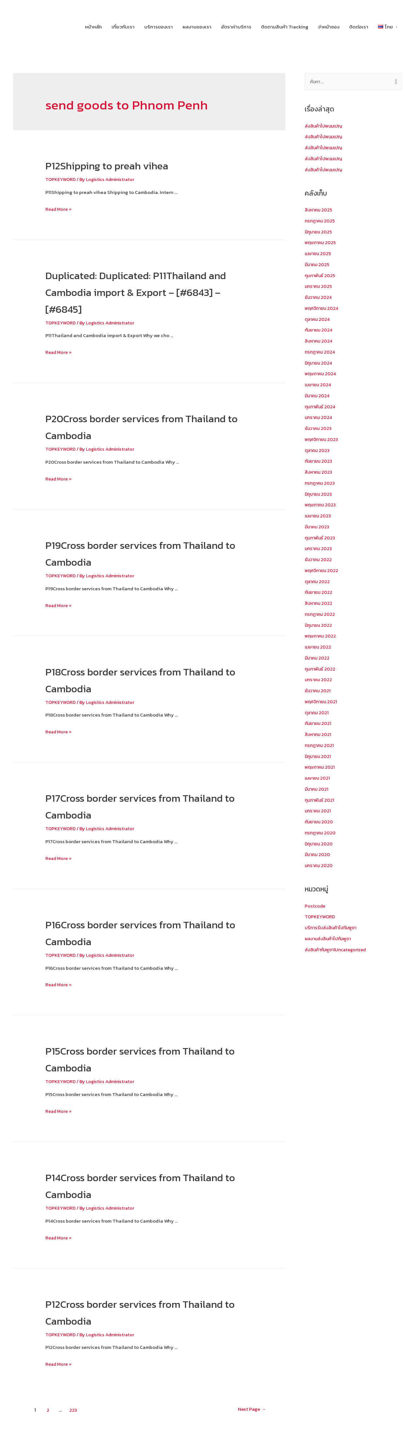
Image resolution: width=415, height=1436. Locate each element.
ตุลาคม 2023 (318, 451)
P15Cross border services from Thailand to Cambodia (133, 1058)
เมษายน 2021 (318, 779)
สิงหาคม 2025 (319, 210)
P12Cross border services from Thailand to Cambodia (133, 1312)
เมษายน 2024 (319, 385)
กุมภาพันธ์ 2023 (321, 538)
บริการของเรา (158, 26)
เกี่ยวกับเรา (123, 26)
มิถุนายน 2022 (319, 626)
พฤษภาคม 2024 (321, 374)
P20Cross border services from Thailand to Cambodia (135, 426)
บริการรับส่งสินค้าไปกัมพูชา (333, 928)
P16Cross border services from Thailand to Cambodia (133, 932)
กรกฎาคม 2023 (321, 484)
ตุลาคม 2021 (317, 713)
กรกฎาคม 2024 (321, 352)
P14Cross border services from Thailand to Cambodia (133, 1185)
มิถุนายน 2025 (319, 232)
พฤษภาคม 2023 (321, 505)
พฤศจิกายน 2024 (323, 309)
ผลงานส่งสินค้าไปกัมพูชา (330, 939)
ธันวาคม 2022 (319, 560)
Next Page (246, 1410)
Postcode (315, 906)
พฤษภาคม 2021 (321, 768)
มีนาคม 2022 (318, 658)
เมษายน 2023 (319, 516)
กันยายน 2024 (320, 330)
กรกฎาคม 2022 (321, 615)
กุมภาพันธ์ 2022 (321, 669)
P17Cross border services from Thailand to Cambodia (132, 805)
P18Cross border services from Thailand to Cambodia (133, 679)
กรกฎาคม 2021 (320, 746)
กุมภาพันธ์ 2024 (321, 407)
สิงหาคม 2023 (319, 473)
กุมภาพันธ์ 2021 (320, 801)
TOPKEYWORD (61, 179)
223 (74, 1410)
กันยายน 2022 (319, 593)
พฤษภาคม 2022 (321, 636)
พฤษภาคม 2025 (321, 243)
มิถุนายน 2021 (319, 757)
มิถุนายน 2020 (320, 844)
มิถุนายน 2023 (319, 495)
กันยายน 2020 (320, 822)
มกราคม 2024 (319, 418)
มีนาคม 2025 (318, 265)
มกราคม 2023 (319, 549)
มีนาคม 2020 (318, 855)
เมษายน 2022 (319, 647)
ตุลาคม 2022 (318, 582)
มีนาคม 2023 (318, 527)
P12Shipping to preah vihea (125, 165)
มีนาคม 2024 (318, 396)
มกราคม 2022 (319, 680)
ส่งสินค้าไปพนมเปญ (326, 126)
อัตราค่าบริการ (236, 26)
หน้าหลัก (93, 26)
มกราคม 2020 (319, 866)
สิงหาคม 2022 (319, 604)
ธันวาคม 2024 (319, 298)
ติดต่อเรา (358, 26)
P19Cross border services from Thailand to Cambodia (133, 553)
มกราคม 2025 (319, 287)
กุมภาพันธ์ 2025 (321, 276)
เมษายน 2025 (319, 254)
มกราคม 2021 (319, 811)
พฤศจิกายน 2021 (322, 702)
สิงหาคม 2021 (319, 735)
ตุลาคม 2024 (318, 320)
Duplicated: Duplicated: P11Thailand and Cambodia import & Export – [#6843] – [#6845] (146, 291)
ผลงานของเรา (197, 26)
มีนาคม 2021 (317, 790)
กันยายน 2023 (319, 462)
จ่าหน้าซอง (328, 26)
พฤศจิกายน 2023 (322, 440)
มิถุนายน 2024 (319, 363)
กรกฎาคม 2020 (321, 833)
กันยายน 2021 (319, 724)
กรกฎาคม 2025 (321, 221)
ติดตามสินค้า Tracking (284, 26)
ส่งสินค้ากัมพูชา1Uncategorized (339, 950)
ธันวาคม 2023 (319, 429)
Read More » (59, 209)
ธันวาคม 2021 (318, 691)
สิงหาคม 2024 (319, 341)
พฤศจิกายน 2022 (322, 571)
